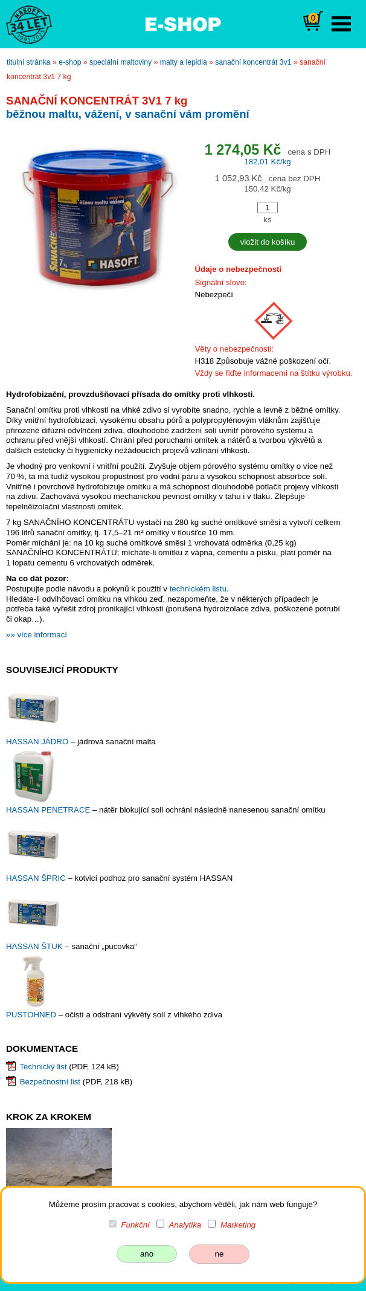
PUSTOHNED (32, 1014)
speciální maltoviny (120, 62)
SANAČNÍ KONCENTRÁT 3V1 (253, 62)
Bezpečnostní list (50, 1081)
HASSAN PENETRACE (49, 809)
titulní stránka (29, 62)
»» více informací (36, 634)
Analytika (185, 1224)
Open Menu (341, 23)
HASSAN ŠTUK (35, 946)
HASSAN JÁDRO (38, 741)
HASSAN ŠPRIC (37, 878)
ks (267, 219)
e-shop (70, 62)
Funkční (135, 1224)
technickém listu (198, 588)
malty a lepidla (183, 62)
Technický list (42, 1066)
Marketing (237, 1224)
